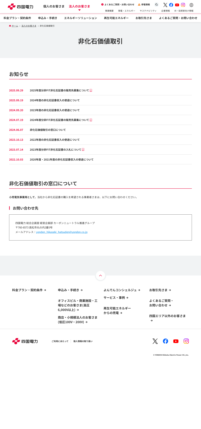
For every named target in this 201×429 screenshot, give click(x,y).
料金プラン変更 (65, 368)
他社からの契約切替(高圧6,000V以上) (76, 322)
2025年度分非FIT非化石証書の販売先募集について (61, 90)
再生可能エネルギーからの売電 (117, 337)
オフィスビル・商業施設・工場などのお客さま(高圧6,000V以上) (77, 305)
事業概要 (109, 10)
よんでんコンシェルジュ (120, 290)
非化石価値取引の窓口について (48, 130)
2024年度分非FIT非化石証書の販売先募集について (61, 120)
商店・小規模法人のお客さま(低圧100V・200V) (77, 341)
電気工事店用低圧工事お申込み (165, 329)
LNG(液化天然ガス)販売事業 (162, 335)
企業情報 (165, 10)
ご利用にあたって (60, 404)
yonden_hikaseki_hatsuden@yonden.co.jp (62, 232)
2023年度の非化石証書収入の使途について (55, 110)
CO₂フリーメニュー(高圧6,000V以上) (30, 316)
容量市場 (153, 323)
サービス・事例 (114, 325)
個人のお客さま (54, 6)
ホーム (15, 26)
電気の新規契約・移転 (68, 350)
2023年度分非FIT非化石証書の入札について (57, 149)
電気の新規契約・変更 (68, 316)
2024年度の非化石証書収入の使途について (55, 100)
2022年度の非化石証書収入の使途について (55, 139)
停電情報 (145, 4)
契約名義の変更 (65, 374)
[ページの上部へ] (100, 275)
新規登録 (108, 302)
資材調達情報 (155, 300)
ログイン (109, 297)
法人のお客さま (79, 6)
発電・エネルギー (126, 10)
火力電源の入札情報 (158, 305)
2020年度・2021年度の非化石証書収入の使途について (62, 159)
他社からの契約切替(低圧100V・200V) (76, 356)
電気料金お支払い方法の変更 (72, 328)
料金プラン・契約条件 (27, 290)
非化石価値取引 (156, 317)
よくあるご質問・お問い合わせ (119, 4)
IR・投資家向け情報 (183, 10)
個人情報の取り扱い (83, 404)
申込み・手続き (68, 290)
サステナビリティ (148, 10)
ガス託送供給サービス (160, 341)
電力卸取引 (154, 311)
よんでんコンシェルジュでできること (121, 308)
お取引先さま (158, 290)
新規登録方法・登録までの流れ (118, 314)
